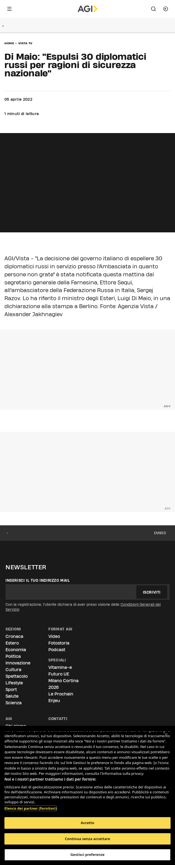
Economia (16, 649)
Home (9, 43)
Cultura (13, 669)
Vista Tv (25, 43)
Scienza (14, 702)
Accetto (87, 822)
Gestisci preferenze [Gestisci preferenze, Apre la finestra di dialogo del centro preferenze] (87, 854)
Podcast (56, 649)
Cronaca (14, 636)
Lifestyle (14, 682)
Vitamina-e (60, 667)
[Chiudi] (166, 735)
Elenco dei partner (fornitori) (30, 808)
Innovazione (18, 663)
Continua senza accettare (87, 838)
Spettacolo (17, 676)
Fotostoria (58, 643)
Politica (13, 656)
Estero (12, 643)
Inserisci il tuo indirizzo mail (38, 580)
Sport (11, 689)
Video (54, 636)
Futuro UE (58, 674)
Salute (12, 696)
